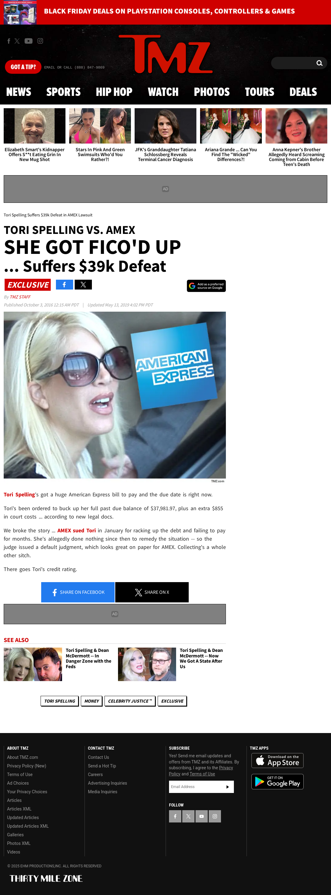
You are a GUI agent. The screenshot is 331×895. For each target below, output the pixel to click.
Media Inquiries (102, 791)
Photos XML (18, 843)
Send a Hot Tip (102, 765)
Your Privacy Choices (27, 791)
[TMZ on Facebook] (9, 41)
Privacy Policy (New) (26, 765)
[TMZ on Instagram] (40, 40)
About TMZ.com (22, 757)
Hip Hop (114, 92)
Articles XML (19, 808)
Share (77, 592)
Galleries (15, 834)
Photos (212, 92)
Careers (95, 774)
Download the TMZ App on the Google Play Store (277, 782)
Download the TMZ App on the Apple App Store (277, 760)
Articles (14, 800)
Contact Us (98, 757)
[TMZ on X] (18, 41)
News (18, 92)
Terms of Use (20, 774)
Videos (13, 852)
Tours (259, 92)
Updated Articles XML (28, 826)
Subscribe (228, 787)
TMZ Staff (20, 297)
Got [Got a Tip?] (23, 67)
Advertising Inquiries (107, 783)
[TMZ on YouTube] (201, 816)
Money (91, 701)
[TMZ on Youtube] (28, 41)
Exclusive (172, 701)
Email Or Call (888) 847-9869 (74, 67)
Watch (163, 92)
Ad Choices (18, 783)
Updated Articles (23, 817)
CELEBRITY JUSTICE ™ (130, 701)
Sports (63, 92)
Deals (303, 92)
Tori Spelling (59, 701)
